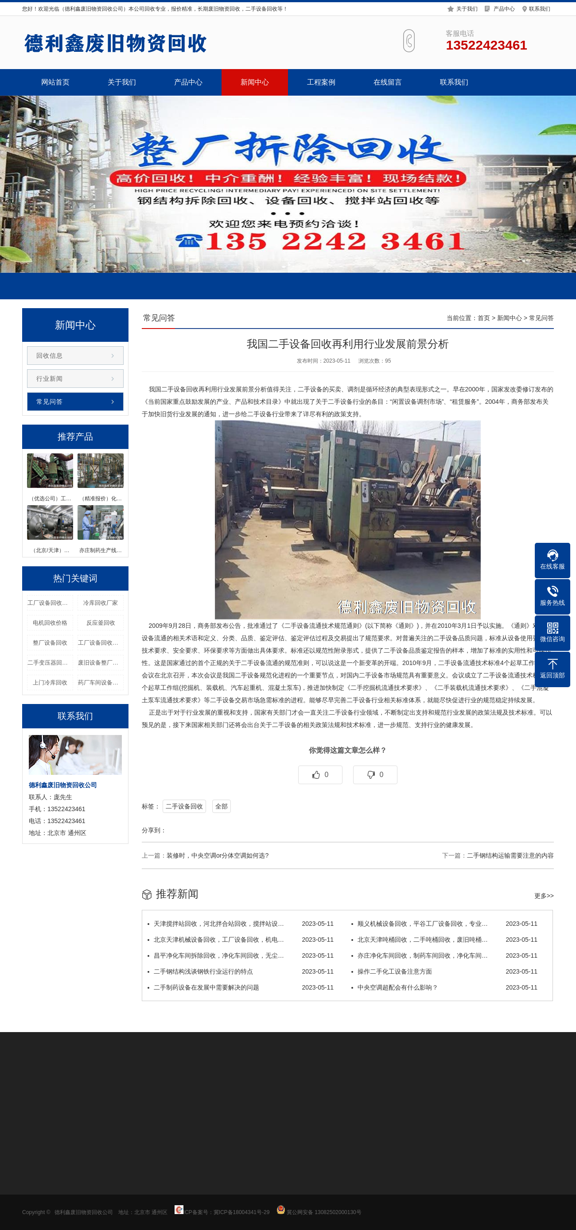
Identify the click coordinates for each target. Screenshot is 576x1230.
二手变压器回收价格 (50, 662)
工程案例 (321, 82)
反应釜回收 (100, 622)
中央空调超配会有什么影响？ (444, 987)
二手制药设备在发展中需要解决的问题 (241, 987)
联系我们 (539, 8)
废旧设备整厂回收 (101, 662)
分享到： (154, 830)
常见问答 (49, 401)
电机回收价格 (50, 622)
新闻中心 (255, 82)
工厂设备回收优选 (101, 642)
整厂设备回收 (50, 642)
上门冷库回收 (50, 682)
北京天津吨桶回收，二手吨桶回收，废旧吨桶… (444, 940)
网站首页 (55, 82)
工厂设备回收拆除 (50, 603)
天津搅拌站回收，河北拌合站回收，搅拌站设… (241, 924)
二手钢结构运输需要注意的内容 (510, 855)
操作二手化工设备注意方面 (444, 971)
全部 (221, 806)
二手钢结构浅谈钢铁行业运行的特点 (241, 971)
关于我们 (467, 8)
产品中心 (504, 8)
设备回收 (186, 389)
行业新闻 (49, 378)
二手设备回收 (184, 806)
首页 (484, 317)
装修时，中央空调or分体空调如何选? (218, 855)
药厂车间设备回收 (101, 682)
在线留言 (388, 82)
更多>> (544, 895)
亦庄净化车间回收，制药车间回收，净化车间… (444, 955)
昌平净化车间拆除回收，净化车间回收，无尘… (241, 955)
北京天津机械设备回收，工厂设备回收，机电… (241, 940)
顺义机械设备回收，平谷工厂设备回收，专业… (444, 924)
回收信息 (49, 355)
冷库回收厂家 (100, 603)
